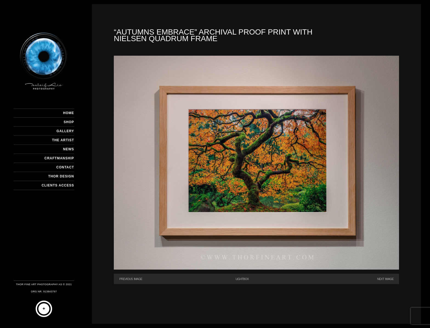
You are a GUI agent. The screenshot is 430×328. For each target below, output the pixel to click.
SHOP (69, 122)
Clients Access (58, 185)
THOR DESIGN (61, 176)
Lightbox (242, 279)
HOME (68, 113)
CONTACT (65, 167)
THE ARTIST (63, 140)
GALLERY (65, 131)
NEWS (68, 149)
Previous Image (130, 279)
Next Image (385, 279)
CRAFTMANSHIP (59, 158)
